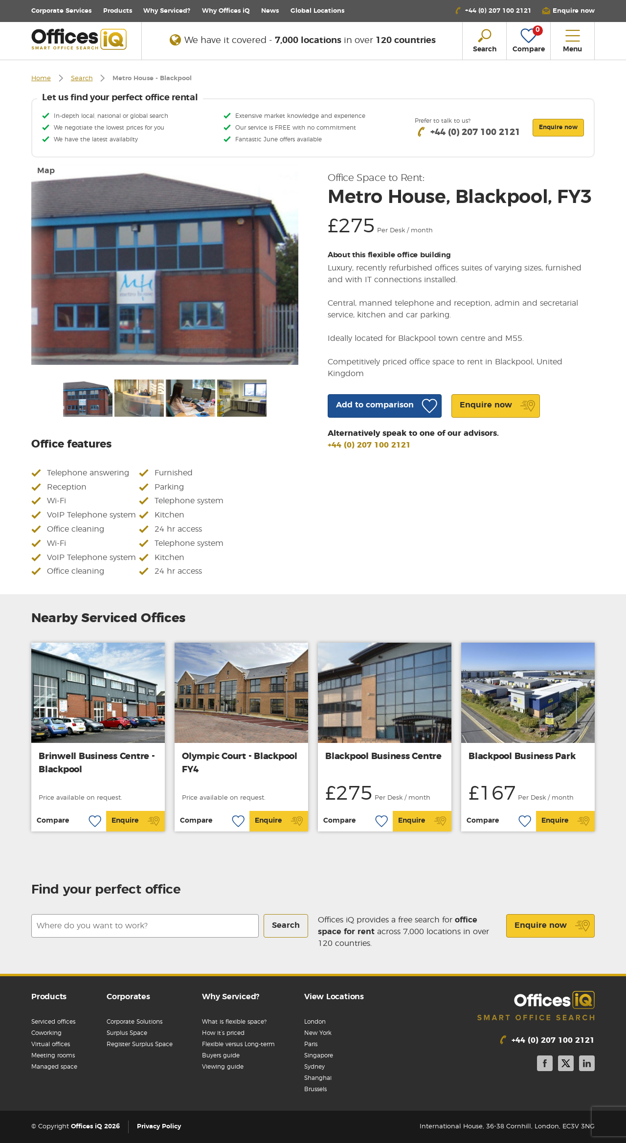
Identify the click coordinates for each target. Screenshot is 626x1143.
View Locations (334, 997)
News (270, 11)
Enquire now (552, 926)
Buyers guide (221, 1055)
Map (46, 171)
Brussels (315, 1089)
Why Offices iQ (226, 11)
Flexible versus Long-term (238, 1044)
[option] (164, 265)
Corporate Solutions (134, 1022)
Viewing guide (223, 1067)
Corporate (61, 11)
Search (82, 78)
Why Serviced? (166, 11)
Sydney (314, 1067)
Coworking (46, 1033)
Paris (310, 1044)
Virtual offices (50, 1044)
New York (318, 1033)
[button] (568, 11)
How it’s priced (223, 1033)
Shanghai (318, 1078)
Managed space (54, 1067)
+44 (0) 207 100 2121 (369, 445)
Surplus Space (127, 1033)
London (315, 1022)
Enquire (136, 821)
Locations (317, 11)
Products (117, 11)
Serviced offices (53, 1022)
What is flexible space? (234, 1022)
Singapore (318, 1055)
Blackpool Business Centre (383, 756)
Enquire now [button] (558, 127)
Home (41, 78)
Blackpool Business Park (522, 756)
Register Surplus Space (140, 1044)
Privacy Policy (159, 1126)
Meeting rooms (53, 1055)
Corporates (128, 997)
